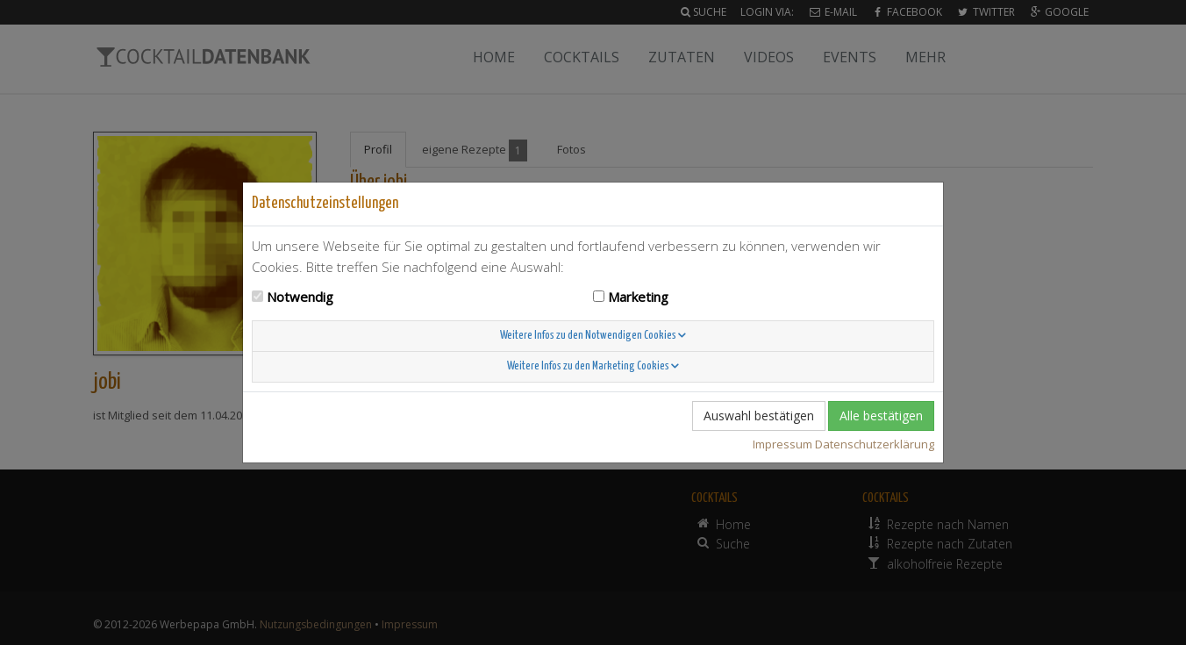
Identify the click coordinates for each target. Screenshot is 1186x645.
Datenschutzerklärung (874, 444)
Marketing (638, 296)
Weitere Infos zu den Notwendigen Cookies (593, 335)
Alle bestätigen (881, 415)
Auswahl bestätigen (759, 415)
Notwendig (300, 296)
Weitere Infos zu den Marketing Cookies (593, 366)
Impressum (782, 444)
